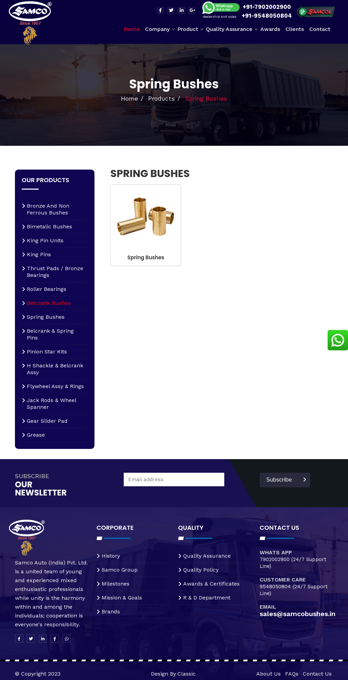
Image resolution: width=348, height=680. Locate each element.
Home (132, 29)
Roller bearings (46, 289)
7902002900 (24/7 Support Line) (293, 562)
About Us (268, 673)
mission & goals (122, 597)
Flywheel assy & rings (55, 386)
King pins (39, 254)
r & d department (206, 597)
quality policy (201, 569)
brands (111, 611)
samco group (120, 569)
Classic (186, 673)
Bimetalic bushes (49, 226)
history (111, 556)
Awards (270, 29)
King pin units (45, 240)
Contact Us (317, 673)
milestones (115, 583)
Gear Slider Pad (47, 421)
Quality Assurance (229, 29)
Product (187, 29)
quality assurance (207, 556)
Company (157, 29)
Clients (294, 29)
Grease (36, 435)
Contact (319, 29)
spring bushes (46, 317)
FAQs (291, 673)
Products (161, 98)
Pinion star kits (47, 351)
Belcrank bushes (49, 303)
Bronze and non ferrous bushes (48, 209)
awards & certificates (211, 583)
